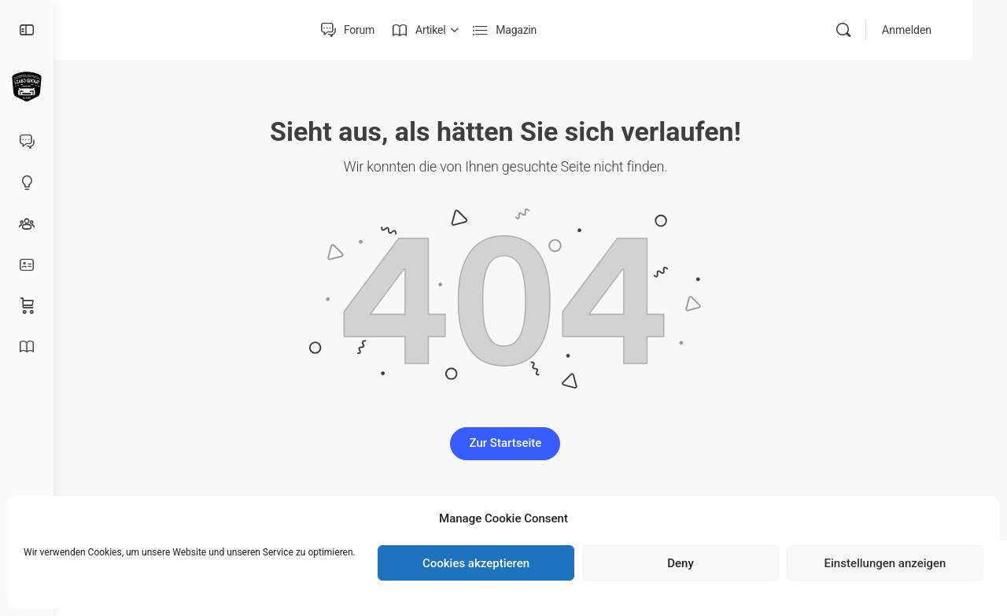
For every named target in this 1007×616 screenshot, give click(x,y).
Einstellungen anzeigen (885, 563)
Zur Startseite (530, 443)
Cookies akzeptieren (475, 563)
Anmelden (941, 30)
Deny (680, 563)
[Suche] (878, 29)
